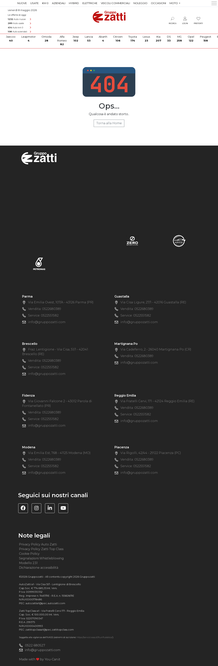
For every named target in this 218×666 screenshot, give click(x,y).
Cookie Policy (29, 554)
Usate (34, 3)
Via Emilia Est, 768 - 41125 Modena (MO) (59, 453)
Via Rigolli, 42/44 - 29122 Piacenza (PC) (150, 453)
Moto (174, 3)
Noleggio (140, 3)
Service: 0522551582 (43, 315)
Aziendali (58, 3)
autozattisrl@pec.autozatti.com (45, 603)
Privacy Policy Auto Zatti (38, 544)
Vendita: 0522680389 (44, 309)
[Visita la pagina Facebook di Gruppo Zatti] (24, 509)
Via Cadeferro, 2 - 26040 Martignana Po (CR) (155, 349)
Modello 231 (28, 563)
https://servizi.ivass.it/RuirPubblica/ (94, 637)
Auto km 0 (15, 27)
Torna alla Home (109, 123)
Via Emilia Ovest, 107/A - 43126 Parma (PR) (60, 302)
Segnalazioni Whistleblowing (41, 558)
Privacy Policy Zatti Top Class (41, 549)
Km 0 (45, 3)
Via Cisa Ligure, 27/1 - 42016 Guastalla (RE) (153, 302)
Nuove (22, 3)
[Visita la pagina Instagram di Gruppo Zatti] (38, 509)
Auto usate (16, 23)
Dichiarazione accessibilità (38, 567)
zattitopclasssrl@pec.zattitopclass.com (49, 629)
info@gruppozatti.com (47, 322)
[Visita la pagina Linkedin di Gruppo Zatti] (51, 509)
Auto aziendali (17, 31)
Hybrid (74, 3)
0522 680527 (35, 645)
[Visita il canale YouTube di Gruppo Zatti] (64, 509)
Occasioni (158, 3)
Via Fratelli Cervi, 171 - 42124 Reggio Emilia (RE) (157, 401)
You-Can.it (52, 659)
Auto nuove (17, 19)
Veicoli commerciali (115, 3)
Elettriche (89, 3)
